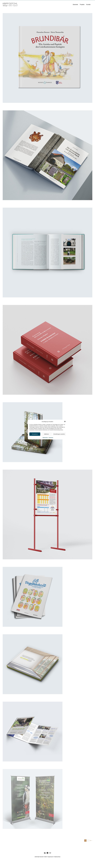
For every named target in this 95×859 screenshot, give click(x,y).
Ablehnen (46, 434)
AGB (45, 856)
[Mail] (50, 852)
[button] (65, 421)
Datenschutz (45, 437)
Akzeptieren (35, 434)
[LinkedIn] (45, 852)
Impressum (51, 437)
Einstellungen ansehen (59, 434)
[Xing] (47, 852)
